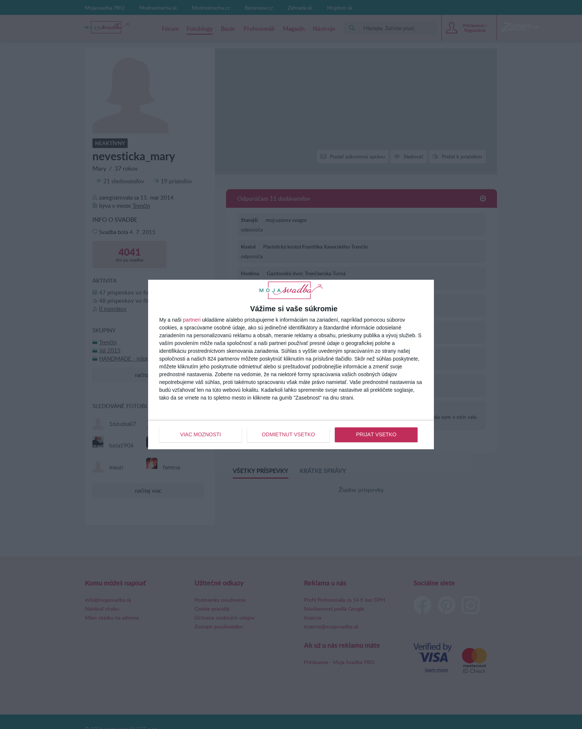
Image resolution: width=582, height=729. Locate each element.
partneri (191, 320)
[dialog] (291, 364)
